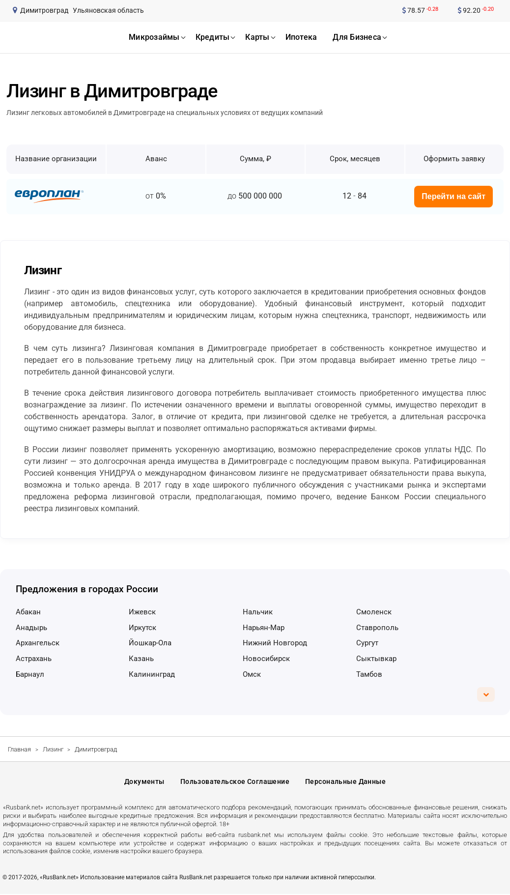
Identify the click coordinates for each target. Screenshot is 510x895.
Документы (144, 782)
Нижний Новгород (275, 642)
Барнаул (30, 674)
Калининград (152, 674)
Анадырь (31, 627)
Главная (19, 749)
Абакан (28, 611)
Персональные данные (345, 782)
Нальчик (258, 611)
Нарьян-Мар (263, 627)
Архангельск (37, 642)
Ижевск (142, 611)
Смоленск (374, 611)
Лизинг (53, 749)
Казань (141, 658)
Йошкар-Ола (150, 642)
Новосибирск (266, 658)
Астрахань (34, 658)
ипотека (301, 37)
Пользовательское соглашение (234, 782)
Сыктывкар (376, 658)
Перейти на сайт (453, 196)
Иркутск (142, 627)
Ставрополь (377, 627)
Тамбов (369, 674)
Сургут (367, 642)
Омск (252, 674)
